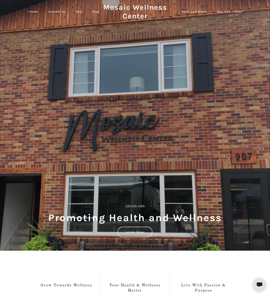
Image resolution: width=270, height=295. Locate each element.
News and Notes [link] (194, 11)
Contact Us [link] (57, 11)
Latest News (135, 232)
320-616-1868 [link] (135, 206)
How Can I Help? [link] (230, 11)
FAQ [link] (79, 11)
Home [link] (34, 11)
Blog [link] (95, 11)
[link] (135, 17)
